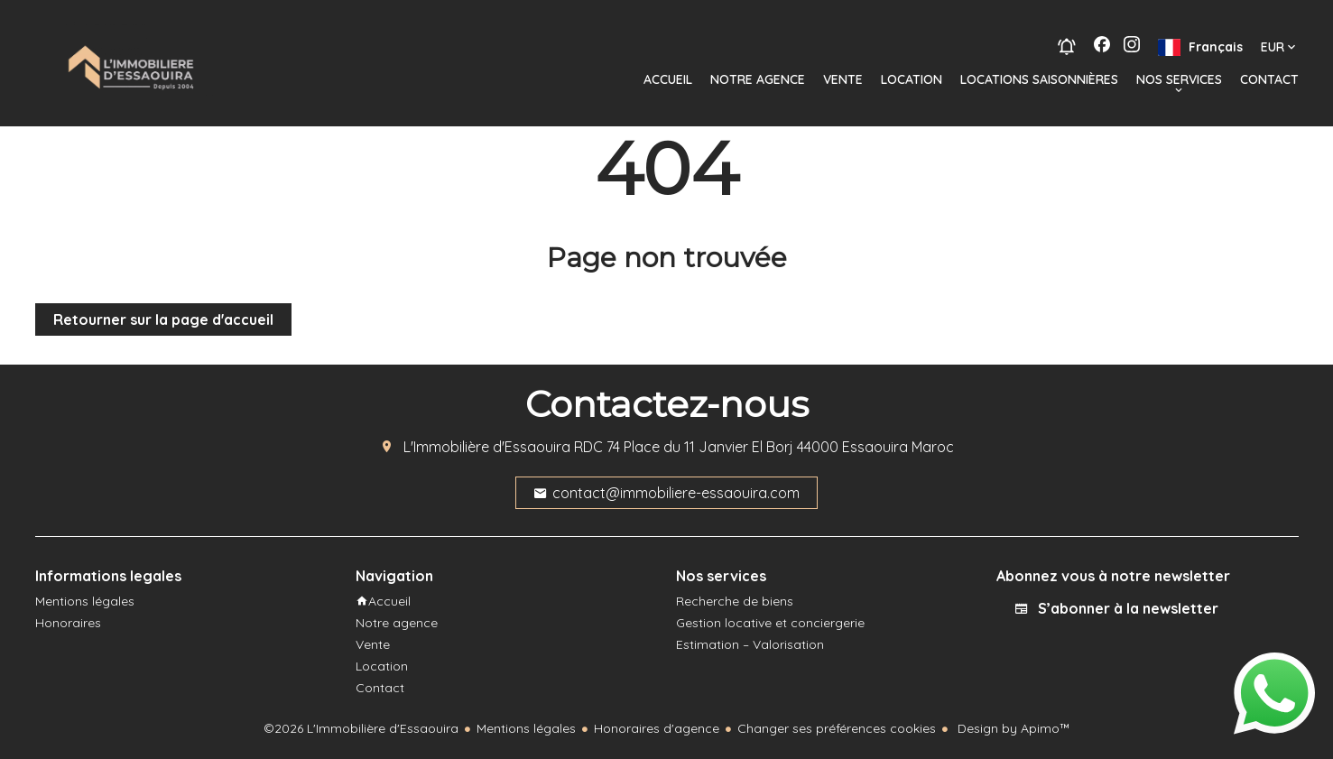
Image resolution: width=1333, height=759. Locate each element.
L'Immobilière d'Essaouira (486, 447)
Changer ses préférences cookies (836, 728)
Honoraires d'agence (656, 728)
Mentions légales (526, 728)
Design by (1012, 728)
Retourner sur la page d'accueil (163, 319)
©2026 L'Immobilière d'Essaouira (361, 728)
